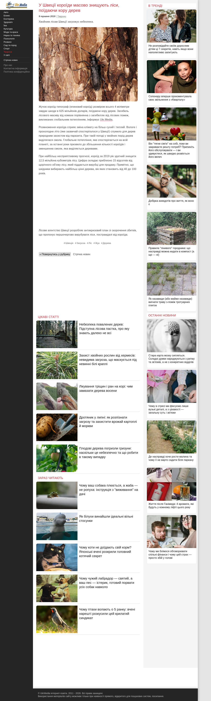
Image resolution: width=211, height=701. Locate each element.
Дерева (107, 243)
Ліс (90, 243)
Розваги (7, 42)
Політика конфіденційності (18, 71)
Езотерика (9, 19)
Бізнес (7, 15)
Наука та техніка (12, 35)
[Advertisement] (88, 202)
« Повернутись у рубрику (55, 254)
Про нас (8, 65)
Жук (97, 243)
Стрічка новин (81, 254)
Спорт (7, 48)
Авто (6, 12)
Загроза (81, 243)
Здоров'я (8, 22)
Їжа (5, 25)
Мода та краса (11, 32)
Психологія (9, 38)
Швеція (69, 243)
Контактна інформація (15, 68)
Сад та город (10, 45)
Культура (8, 29)
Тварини (61, 16)
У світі (7, 55)
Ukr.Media (106, 119)
